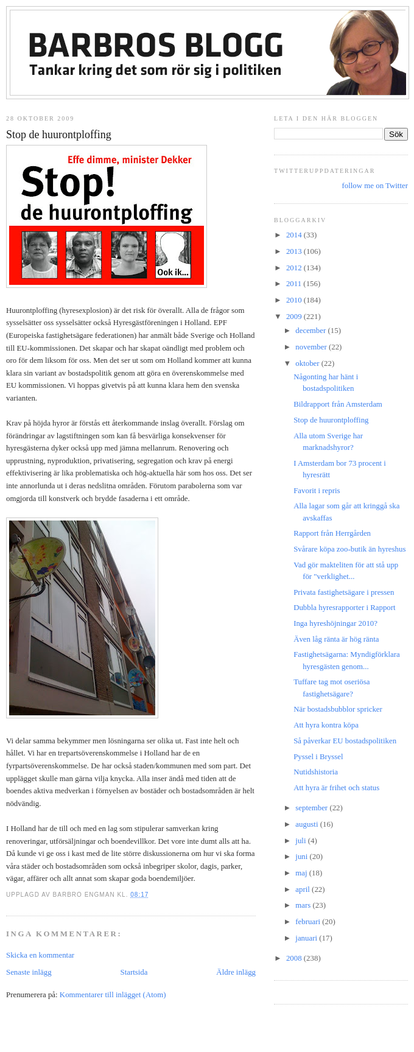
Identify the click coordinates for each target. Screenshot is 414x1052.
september (312, 808)
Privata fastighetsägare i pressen (343, 592)
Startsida (133, 972)
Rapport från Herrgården (332, 533)
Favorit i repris (316, 490)
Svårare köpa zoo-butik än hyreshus (349, 549)
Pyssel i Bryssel (318, 756)
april (303, 889)
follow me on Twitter (375, 185)
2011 (294, 283)
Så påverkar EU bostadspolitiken (344, 741)
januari (307, 938)
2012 (295, 268)
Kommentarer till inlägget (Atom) (113, 995)
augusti (307, 824)
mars (303, 905)
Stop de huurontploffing (58, 134)
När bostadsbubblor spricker (337, 709)
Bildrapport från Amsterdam (337, 404)
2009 (295, 316)
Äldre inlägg (236, 972)
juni (302, 856)
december (311, 330)
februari (308, 921)
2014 (295, 235)
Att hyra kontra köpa (326, 725)
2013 (295, 251)
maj (302, 873)
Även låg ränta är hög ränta (336, 639)
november (312, 347)
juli (301, 840)
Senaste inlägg (29, 972)
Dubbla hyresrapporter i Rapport (344, 607)
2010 (295, 300)
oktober (308, 363)
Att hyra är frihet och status (336, 788)
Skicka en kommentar (40, 955)
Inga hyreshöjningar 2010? (335, 623)
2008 (295, 958)
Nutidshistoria (315, 772)
